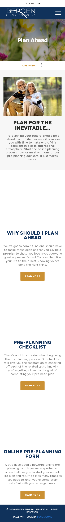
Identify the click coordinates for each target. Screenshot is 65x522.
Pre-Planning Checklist (32, 344)
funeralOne (44, 517)
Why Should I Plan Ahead (32, 235)
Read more (35, 274)
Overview (29, 65)
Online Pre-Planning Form (33, 454)
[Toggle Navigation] (41, 65)
